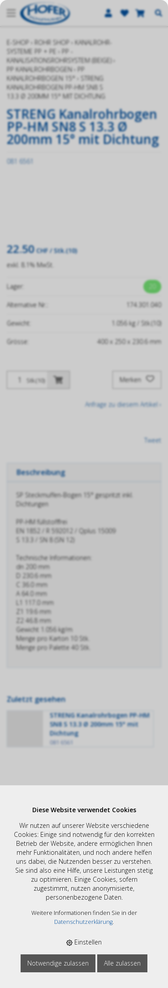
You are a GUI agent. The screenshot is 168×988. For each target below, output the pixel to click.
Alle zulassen (122, 963)
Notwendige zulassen (58, 963)
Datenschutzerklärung (83, 922)
